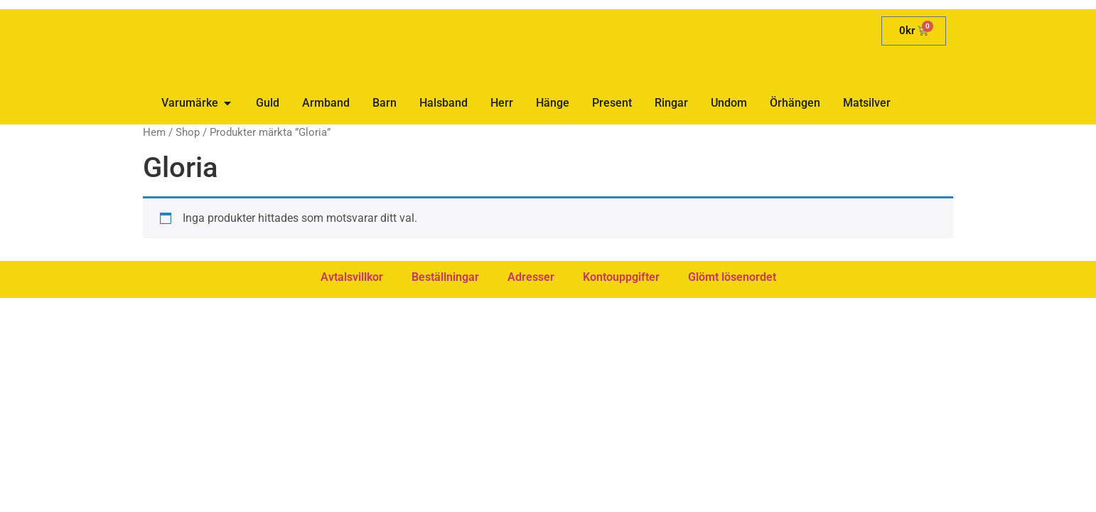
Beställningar (445, 277)
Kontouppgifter (621, 277)
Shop (188, 132)
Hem (154, 132)
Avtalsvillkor (352, 277)
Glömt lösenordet (732, 277)
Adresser (530, 277)
